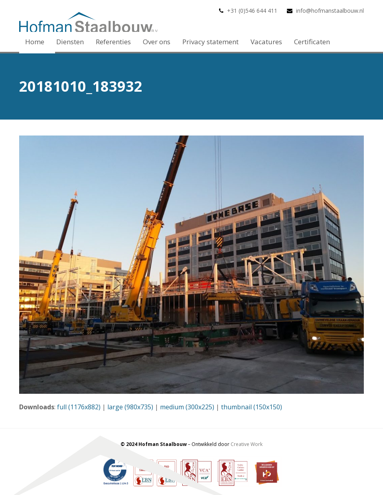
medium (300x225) (187, 407)
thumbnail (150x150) (251, 407)
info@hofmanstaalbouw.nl (330, 10)
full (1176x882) (79, 407)
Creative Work (247, 444)
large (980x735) (130, 407)
